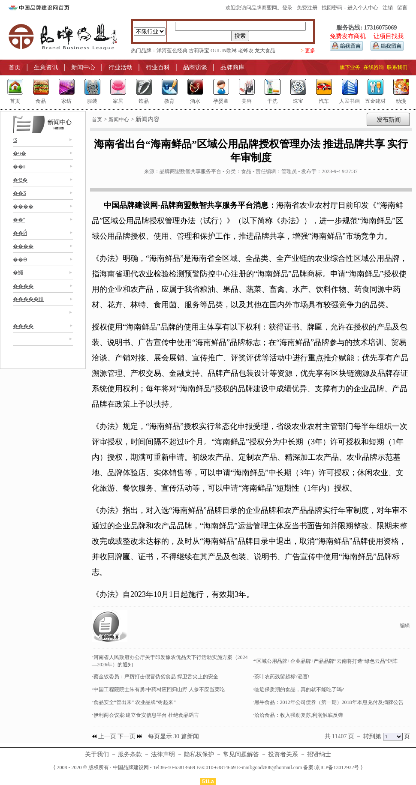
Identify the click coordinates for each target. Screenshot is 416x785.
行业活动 (121, 67)
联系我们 (397, 67)
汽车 (324, 101)
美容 (246, 101)
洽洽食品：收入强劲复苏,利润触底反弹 (298, 715)
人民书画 (349, 101)
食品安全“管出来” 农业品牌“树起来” (134, 702)
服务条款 (130, 754)
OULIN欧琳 (224, 51)
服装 (92, 101)
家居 (118, 101)
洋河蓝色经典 (172, 51)
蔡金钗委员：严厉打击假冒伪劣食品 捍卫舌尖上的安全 (155, 677)
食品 (41, 101)
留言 (402, 8)
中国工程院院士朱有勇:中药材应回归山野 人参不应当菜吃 (159, 689)
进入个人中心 (362, 8)
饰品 (144, 101)
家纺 (66, 101)
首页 (15, 67)
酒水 (195, 101)
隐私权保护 (199, 754)
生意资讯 (46, 67)
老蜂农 (245, 51)
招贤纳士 (319, 754)
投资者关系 (283, 754)
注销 (388, 8)
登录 (287, 8)
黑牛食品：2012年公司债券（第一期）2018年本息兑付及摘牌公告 (329, 702)
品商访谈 (195, 67)
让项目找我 (389, 36)
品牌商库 (232, 67)
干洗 (272, 101)
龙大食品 (265, 51)
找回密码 (332, 8)
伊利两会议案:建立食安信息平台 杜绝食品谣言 (146, 715)
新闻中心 (83, 67)
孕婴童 (221, 101)
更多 (310, 51)
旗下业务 (350, 67)
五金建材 (375, 101)
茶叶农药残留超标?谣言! (282, 677)
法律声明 (163, 754)
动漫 (401, 101)
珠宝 (298, 101)
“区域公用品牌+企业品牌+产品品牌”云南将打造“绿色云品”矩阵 (326, 661)
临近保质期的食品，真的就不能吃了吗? (299, 689)
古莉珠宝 (199, 51)
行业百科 (158, 67)
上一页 (107, 736)
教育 (169, 101)
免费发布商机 (348, 36)
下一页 (127, 736)
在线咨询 (373, 67)
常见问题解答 (241, 754)
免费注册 (307, 8)
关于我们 (97, 754)
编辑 (405, 626)
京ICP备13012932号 (337, 767)
